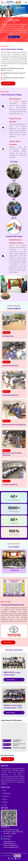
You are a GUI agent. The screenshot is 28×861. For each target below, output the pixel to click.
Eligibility (5, 802)
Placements (6, 796)
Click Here (10, 70)
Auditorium (14, 570)
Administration (6, 793)
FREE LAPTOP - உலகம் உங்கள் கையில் (11, 673)
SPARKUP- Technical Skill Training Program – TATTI (12, 706)
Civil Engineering (7, 336)
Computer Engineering (9, 484)
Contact (5, 805)
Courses (5, 799)
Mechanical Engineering (10, 365)
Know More (8, 642)
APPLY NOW (14, 37)
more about (8, 83)
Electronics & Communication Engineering (12, 454)
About (4, 790)
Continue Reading (14, 679)
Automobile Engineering (10, 395)
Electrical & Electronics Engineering (14, 424)
